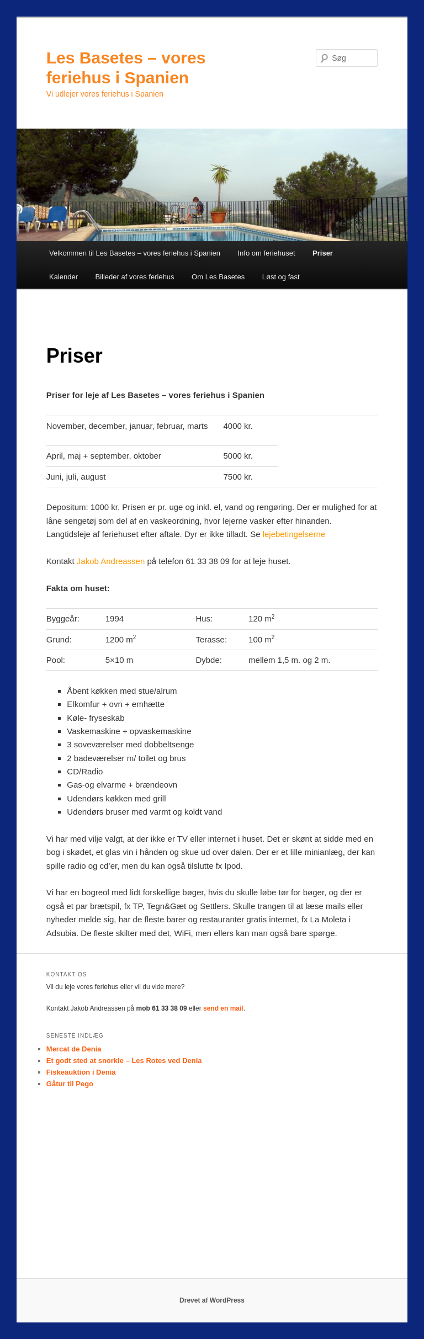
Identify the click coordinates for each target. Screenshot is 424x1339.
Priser (322, 253)
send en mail (223, 1008)
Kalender (63, 277)
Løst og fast (281, 277)
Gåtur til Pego (69, 1084)
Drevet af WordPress (212, 1300)
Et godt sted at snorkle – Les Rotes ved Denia (124, 1060)
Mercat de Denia (74, 1049)
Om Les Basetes (218, 277)
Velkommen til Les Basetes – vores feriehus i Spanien (134, 253)
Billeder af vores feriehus (135, 277)
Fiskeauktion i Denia (81, 1072)
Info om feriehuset (266, 253)
